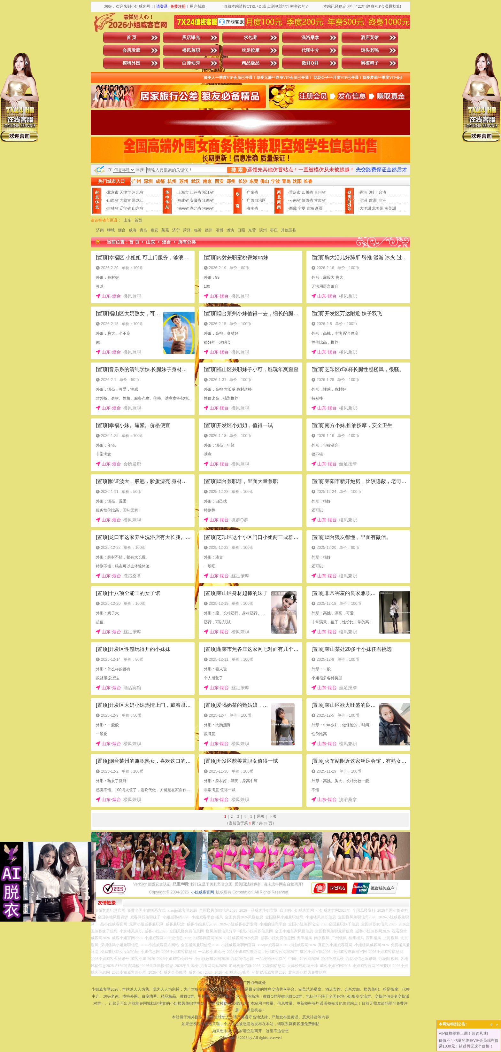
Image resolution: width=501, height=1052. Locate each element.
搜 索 (237, 170)
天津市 (125, 192)
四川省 (307, 192)
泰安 (154, 230)
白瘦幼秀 (191, 63)
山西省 (113, 200)
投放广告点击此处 (250, 982)
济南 (100, 230)
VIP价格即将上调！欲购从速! (463, 1033)
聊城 (111, 230)
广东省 (252, 192)
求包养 (250, 37)
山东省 (137, 208)
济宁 (176, 230)
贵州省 (320, 192)
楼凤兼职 (191, 50)
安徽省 (195, 200)
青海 (310, 208)
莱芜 (165, 230)
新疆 (319, 208)
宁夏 (301, 208)
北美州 (377, 208)
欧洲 (373, 200)
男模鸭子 (370, 63)
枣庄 (274, 230)
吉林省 (113, 208)
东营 (252, 230)
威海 (132, 230)
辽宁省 (125, 208)
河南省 (208, 208)
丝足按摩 (250, 50)
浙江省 (208, 192)
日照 (241, 230)
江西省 (208, 200)
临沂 (198, 230)
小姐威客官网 (202, 892)
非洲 (382, 200)
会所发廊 (131, 50)
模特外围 (131, 63)
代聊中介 (310, 50)
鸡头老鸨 (370, 50)
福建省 (183, 200)
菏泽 (187, 230)
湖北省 (195, 208)
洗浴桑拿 (310, 37)
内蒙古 (125, 200)
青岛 (143, 230)
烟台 (122, 230)
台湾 (382, 192)
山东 (127, 220)
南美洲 (390, 208)
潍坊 (230, 230)
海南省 (252, 208)
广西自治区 (256, 200)
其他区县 (288, 230)
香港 (363, 192)
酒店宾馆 (370, 37)
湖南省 (183, 208)
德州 (208, 230)
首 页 (132, 37)
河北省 (137, 192)
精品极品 (250, 63)
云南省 (295, 200)
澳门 (373, 192)
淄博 (219, 230)
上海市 (183, 192)
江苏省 (195, 192)
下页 (273, 816)
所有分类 (187, 242)
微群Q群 (310, 63)
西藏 (293, 208)
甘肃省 (320, 200)
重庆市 (295, 192)
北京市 (113, 192)
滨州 (263, 230)
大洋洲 (365, 208)
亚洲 (363, 200)
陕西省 (307, 200)
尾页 (261, 816)
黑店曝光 (191, 37)
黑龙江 (137, 200)
